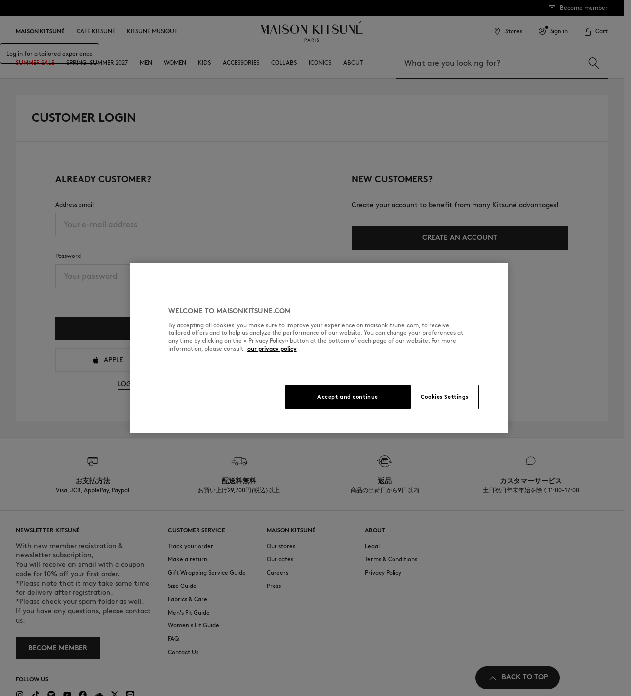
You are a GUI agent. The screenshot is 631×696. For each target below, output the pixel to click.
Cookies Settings (445, 396)
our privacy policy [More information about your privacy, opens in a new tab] (272, 348)
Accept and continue (347, 396)
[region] (319, 348)
